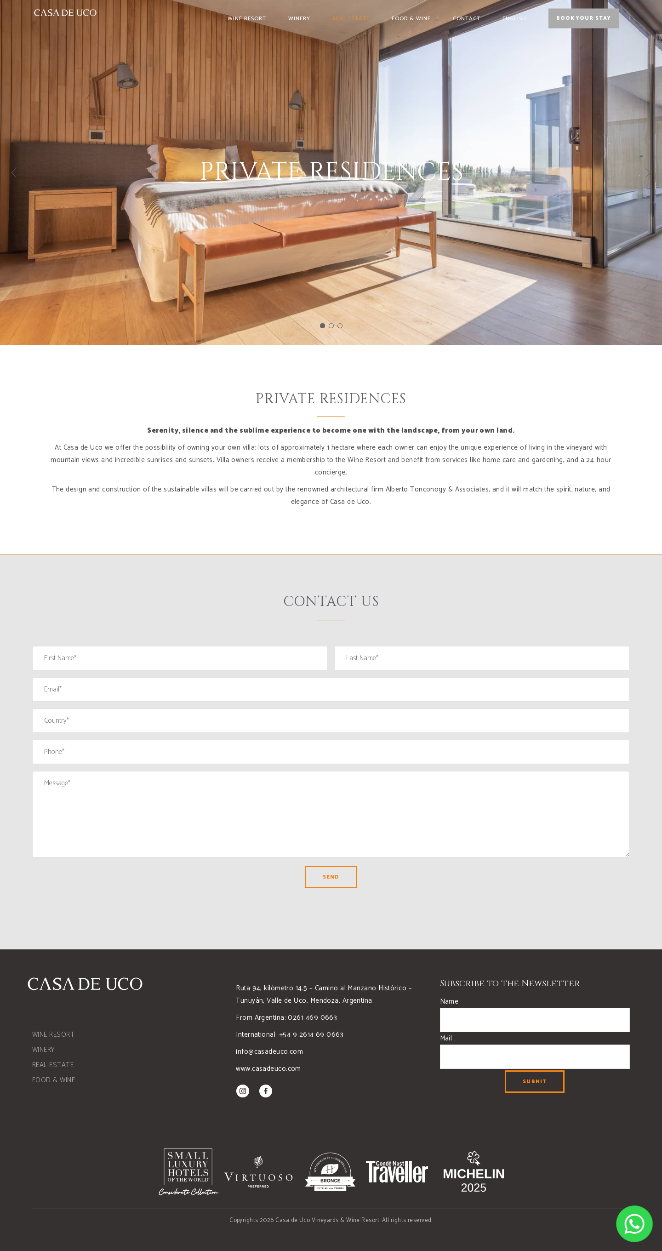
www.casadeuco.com (268, 1068)
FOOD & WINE (53, 1080)
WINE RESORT (53, 1034)
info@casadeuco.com (269, 1051)
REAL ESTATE (53, 1065)
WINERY (43, 1050)
